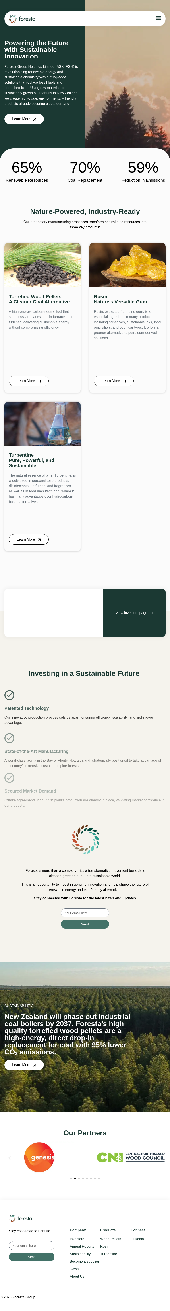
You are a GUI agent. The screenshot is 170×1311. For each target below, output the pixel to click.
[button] (9, 1158)
